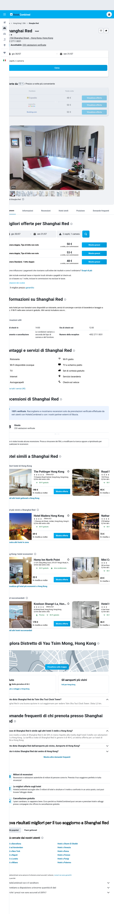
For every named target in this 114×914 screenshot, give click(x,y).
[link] (33, 501)
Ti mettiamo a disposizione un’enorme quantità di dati (63, 898)
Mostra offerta (71, 494)
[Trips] (4, 52)
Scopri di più (96, 270)
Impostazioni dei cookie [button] (24, 283)
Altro (16, 313)
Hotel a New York (22, 862)
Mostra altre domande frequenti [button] (61, 762)
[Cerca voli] (4, 22)
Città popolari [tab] (22, 841)
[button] (5, 14)
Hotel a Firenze (68, 866)
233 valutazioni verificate (43, 45)
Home (17, 23)
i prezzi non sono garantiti (72, 886)
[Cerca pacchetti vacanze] (4, 39)
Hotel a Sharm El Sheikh (72, 854)
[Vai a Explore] (4, 45)
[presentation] (32, 199)
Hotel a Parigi (68, 869)
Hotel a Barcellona (22, 854)
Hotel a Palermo (69, 873)
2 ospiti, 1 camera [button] (25, 61)
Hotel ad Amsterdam (23, 858)
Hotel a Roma (68, 862)
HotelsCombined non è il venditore (63, 893)
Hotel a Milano (21, 873)
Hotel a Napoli (21, 866)
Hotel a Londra (21, 869)
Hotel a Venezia (68, 858)
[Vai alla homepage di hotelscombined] (20, 14)
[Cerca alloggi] (4, 28)
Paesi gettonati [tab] (40, 841)
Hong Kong (26, 23)
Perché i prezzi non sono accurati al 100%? (63, 903)
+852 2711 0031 (22, 41)
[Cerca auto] (4, 33)
